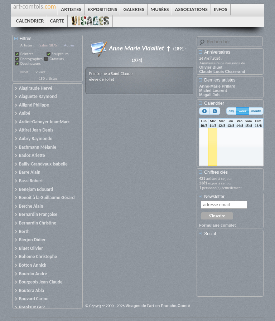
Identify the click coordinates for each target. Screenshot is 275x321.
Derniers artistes (219, 80)
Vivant (40, 72)
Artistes (26, 45)
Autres (69, 45)
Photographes (31, 59)
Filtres (26, 38)
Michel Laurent (213, 90)
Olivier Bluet (210, 67)
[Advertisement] (231, 269)
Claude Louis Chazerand (222, 71)
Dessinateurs (30, 63)
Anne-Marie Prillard (217, 86)
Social (210, 233)
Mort (24, 72)
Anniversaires (217, 52)
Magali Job (209, 95)
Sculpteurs (60, 54)
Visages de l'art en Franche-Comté (158, 305)
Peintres (26, 54)
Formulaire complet (217, 225)
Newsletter (214, 196)
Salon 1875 (48, 45)
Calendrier (214, 103)
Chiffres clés (216, 172)
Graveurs (56, 59)
